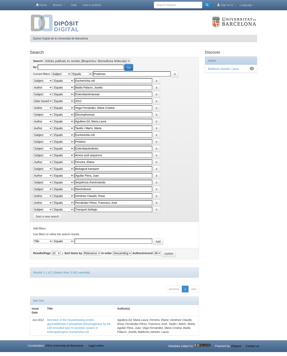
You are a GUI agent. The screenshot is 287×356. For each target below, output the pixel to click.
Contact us (252, 346)
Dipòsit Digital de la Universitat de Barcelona (60, 38)
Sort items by (73, 253)
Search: (38, 61)
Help (74, 5)
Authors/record (142, 253)
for (35, 67)
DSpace (236, 346)
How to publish (92, 5)
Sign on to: (227, 5)
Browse (59, 5)
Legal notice (96, 345)
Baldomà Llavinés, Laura (223, 68)
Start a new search (47, 216)
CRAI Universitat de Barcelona (64, 345)
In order (106, 253)
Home (41, 5)
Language (247, 5)
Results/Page (42, 253)
